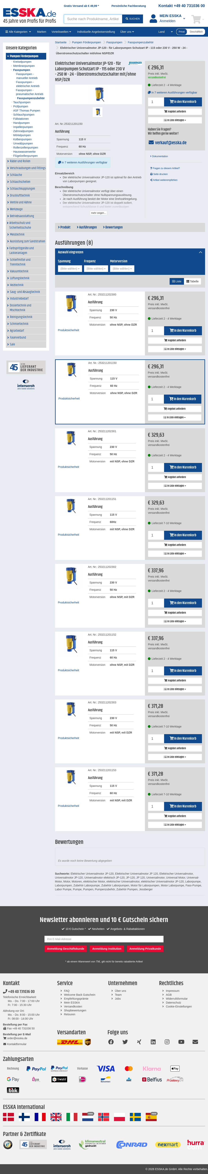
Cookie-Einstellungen (179, 1006)
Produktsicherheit (68, 330)
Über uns (120, 990)
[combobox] (70, 268)
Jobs (118, 998)
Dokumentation (159, 156)
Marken (41, 31)
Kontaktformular (14, 1044)
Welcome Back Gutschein (79, 994)
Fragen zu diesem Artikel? (165, 168)
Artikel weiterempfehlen (163, 180)
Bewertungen (113, 227)
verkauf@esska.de (167, 142)
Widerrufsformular (177, 998)
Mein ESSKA (72, 1002)
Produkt (64, 227)
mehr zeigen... (98, 213)
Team (118, 994)
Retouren (69, 1014)
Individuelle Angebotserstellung (96, 31)
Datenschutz (173, 1002)
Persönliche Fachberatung (128, 5)
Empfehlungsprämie (76, 998)
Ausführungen (87, 227)
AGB (169, 994)
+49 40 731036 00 (19, 991)
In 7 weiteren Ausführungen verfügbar (82, 162)
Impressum (172, 990)
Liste (176, 281)
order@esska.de (15, 1038)
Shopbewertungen (75, 1010)
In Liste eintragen (175, 120)
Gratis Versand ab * (81, 5)
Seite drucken (159, 174)
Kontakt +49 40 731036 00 (181, 6)
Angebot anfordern (175, 112)
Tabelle (192, 281)
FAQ (67, 990)
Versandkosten (73, 1006)
